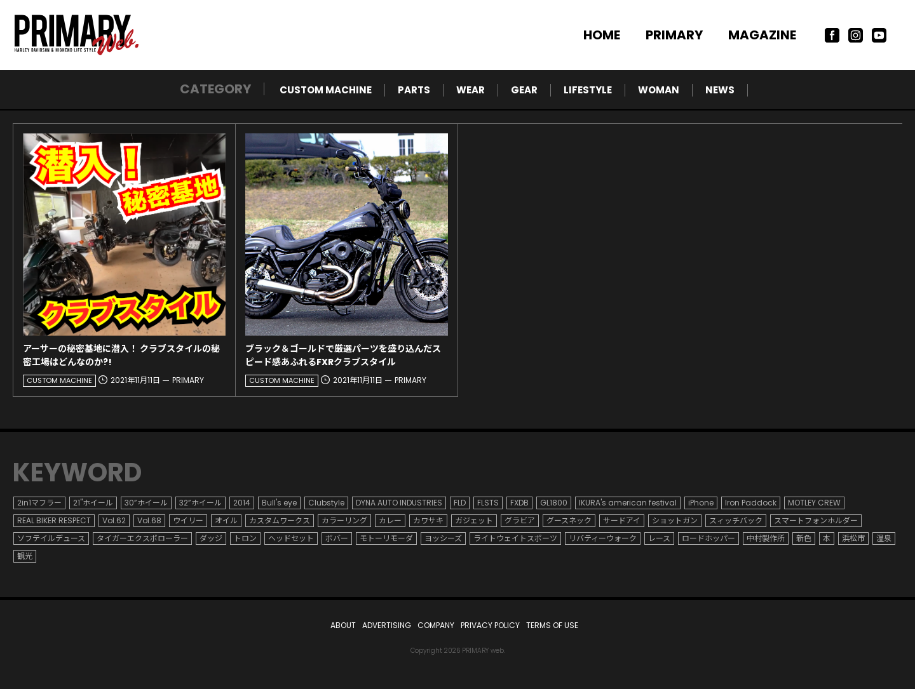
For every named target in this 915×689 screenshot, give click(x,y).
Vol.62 (114, 520)
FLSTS (488, 502)
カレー (390, 520)
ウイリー (188, 520)
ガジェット (474, 520)
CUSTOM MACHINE (326, 90)
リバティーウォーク (603, 538)
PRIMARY (674, 35)
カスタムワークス (279, 520)
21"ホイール (93, 502)
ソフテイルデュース (51, 538)
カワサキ (428, 520)
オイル (226, 520)
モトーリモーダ (386, 538)
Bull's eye (279, 502)
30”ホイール (146, 502)
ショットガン (675, 520)
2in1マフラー (39, 502)
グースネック (569, 520)
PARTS (414, 90)
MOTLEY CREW (814, 502)
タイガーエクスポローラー (142, 538)
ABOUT (343, 625)
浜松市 (853, 538)
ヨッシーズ (443, 538)
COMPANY (435, 625)
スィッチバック (735, 520)
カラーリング (344, 520)
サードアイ (621, 520)
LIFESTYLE (588, 90)
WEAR (470, 90)
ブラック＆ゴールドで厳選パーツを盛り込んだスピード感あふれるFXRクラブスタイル (343, 355)
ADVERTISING (386, 625)
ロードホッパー (708, 538)
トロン (245, 538)
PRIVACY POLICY (490, 625)
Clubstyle (326, 502)
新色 (803, 538)
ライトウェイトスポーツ (515, 538)
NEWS (720, 90)
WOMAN (658, 90)
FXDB (519, 502)
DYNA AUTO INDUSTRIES (399, 502)
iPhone (701, 502)
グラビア (520, 520)
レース (659, 538)
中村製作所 (766, 538)
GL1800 (553, 502)
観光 (24, 556)
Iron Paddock (750, 502)
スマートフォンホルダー (816, 520)
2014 (241, 502)
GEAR (524, 90)
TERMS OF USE (552, 625)
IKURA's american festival (628, 502)
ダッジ (211, 538)
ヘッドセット (291, 538)
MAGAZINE (762, 35)
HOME (601, 35)
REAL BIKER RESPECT (54, 520)
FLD (460, 502)
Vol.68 (149, 520)
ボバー (336, 538)
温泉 (883, 538)
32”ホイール (200, 502)
